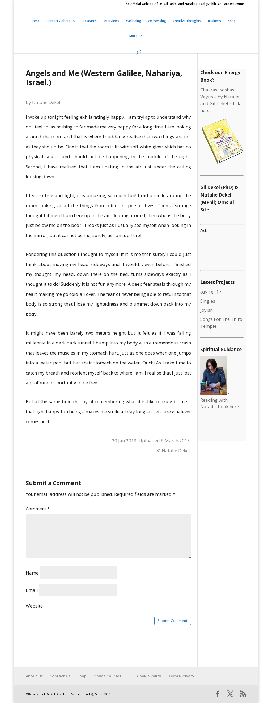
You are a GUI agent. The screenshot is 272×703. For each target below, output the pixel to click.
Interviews (111, 21)
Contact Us (60, 676)
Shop (232, 21)
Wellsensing (157, 21)
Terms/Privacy (181, 676)
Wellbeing (133, 21)
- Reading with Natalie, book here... (221, 400)
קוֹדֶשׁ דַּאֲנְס (210, 292)
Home (35, 21)
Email (32, 590)
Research (90, 21)
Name (32, 573)
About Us (34, 676)
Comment (38, 509)
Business (214, 21)
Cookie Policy (149, 676)
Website (34, 606)
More (133, 36)
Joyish (206, 310)
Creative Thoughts (187, 21)
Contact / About (58, 21)
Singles (207, 301)
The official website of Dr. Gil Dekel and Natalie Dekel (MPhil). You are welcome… (185, 4)
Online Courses (107, 676)
